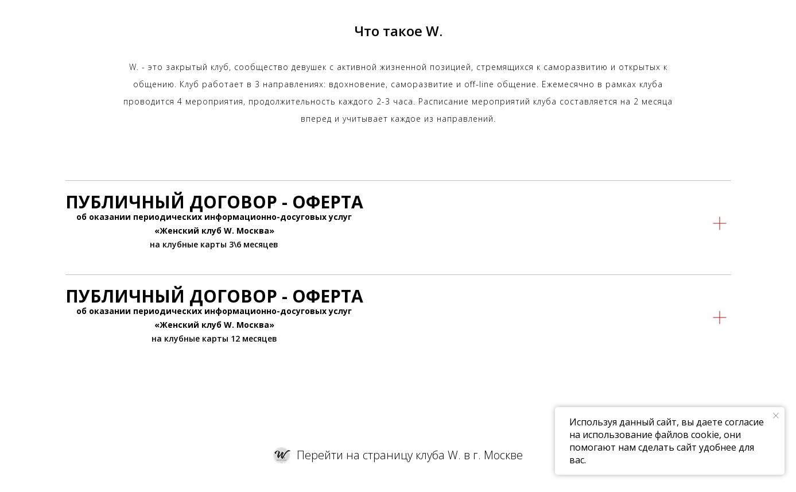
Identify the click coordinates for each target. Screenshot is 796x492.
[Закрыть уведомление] (776, 415)
